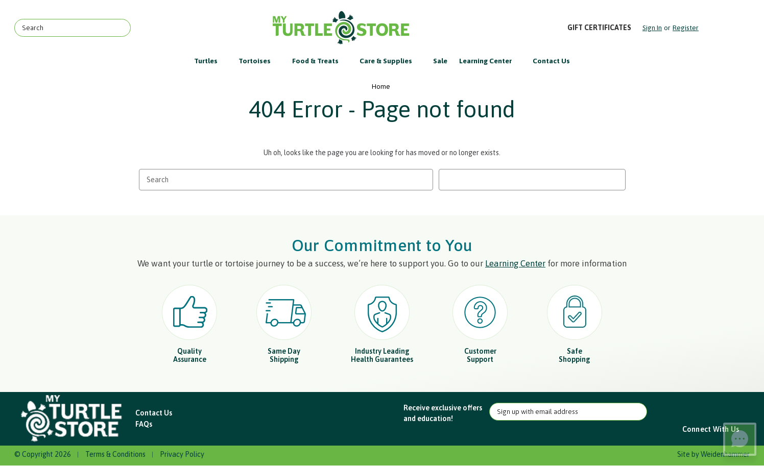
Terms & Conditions (115, 454)
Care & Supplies (391, 61)
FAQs (143, 424)
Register (686, 27)
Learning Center (490, 61)
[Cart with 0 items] (725, 28)
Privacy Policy (182, 454)
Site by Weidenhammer (713, 454)
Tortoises (259, 61)
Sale (440, 61)
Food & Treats (320, 61)
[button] (72, 419)
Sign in (652, 27)
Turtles (210, 61)
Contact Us (551, 61)
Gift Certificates (599, 27)
